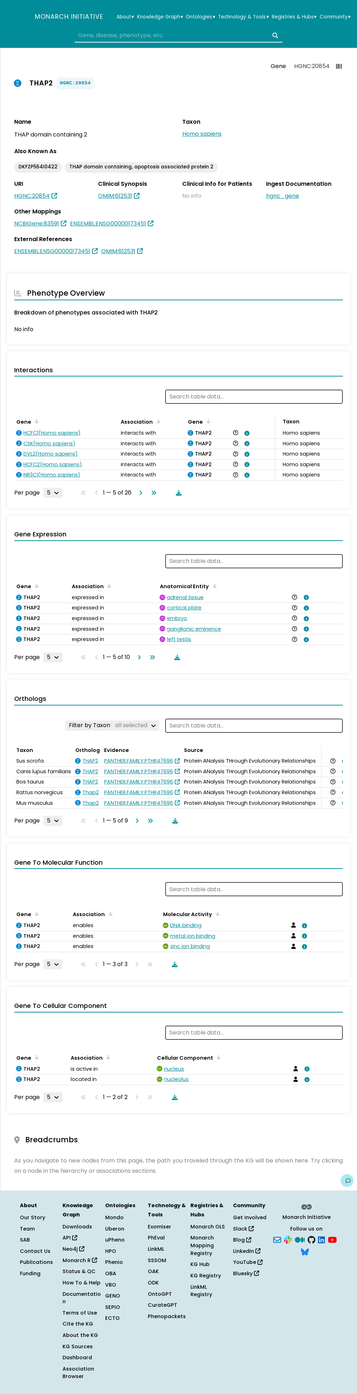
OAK (153, 1271)
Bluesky (246, 1273)
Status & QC (79, 1271)
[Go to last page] (152, 493)
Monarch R (80, 1260)
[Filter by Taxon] (112, 725)
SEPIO (112, 1307)
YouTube (248, 1262)
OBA (110, 1273)
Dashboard (77, 1357)
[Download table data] (177, 493)
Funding (30, 1273)
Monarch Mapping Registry (202, 1245)
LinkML (156, 1249)
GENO (112, 1295)
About (125, 17)
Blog (242, 1239)
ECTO (112, 1318)
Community (335, 17)
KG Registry (205, 1275)
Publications (36, 1262)
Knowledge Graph (160, 17)
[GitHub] (311, 1239)
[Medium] (300, 1239)
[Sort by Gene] (35, 421)
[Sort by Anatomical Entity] (213, 585)
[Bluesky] (305, 1251)
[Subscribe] (277, 1239)
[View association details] (246, 433)
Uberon (114, 1228)
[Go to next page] (139, 493)
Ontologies (200, 17)
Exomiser (159, 1226)
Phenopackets (167, 1316)
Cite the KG (78, 1323)
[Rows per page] (53, 493)
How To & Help (82, 1282)
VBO (110, 1284)
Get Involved (249, 1217)
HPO (110, 1251)
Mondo (114, 1217)
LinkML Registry (201, 1290)
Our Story (32, 1217)
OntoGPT (160, 1294)
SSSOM (157, 1260)
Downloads (77, 1226)
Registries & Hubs (294, 17)
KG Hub (200, 1264)
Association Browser (78, 1372)
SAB (25, 1239)
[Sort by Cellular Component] (217, 1057)
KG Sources (78, 1346)
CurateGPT (162, 1305)
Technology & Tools (243, 17)
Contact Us (35, 1251)
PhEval (156, 1237)
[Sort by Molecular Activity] (216, 913)
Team (27, 1228)
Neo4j (73, 1249)
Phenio (114, 1262)
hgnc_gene (282, 196)
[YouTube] (332, 1239)
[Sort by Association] (157, 421)
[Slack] (288, 1239)
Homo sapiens (202, 134)
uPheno (115, 1239)
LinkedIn (246, 1251)
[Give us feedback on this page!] (347, 1180)
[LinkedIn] (321, 1239)
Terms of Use (80, 1312)
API (70, 1237)
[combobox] (178, 35)
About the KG (80, 1335)
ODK (153, 1282)
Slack (243, 1228)
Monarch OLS (207, 1226)
